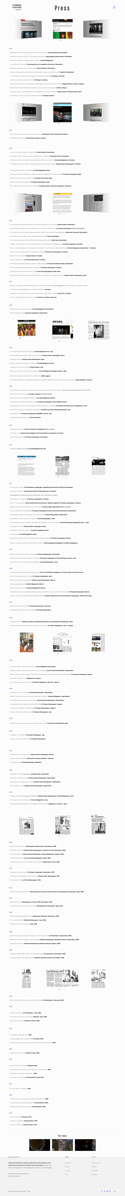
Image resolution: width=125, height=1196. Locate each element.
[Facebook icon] (102, 1191)
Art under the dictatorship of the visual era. (24, 876)
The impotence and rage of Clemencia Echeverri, (26, 355)
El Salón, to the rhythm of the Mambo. (22, 708)
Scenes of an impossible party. (20, 739)
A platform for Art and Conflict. (19, 367)
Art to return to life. (16, 880)
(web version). (50, 429)
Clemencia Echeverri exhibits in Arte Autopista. (24, 940)
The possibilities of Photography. (21, 511)
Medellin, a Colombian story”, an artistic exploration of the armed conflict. (33, 293)
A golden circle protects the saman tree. (23, 906)
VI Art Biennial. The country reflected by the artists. (26, 862)
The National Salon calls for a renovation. (23, 700)
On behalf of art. (15, 762)
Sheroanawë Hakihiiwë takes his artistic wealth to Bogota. (28, 264)
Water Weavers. (15, 413)
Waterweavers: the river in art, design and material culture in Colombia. (33, 406)
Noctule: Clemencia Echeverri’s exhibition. (23, 363)
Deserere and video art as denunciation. (23, 68)
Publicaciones (95, 1163)
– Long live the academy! (17, 1053)
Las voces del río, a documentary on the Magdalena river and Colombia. (33, 92)
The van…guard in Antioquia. (19, 1089)
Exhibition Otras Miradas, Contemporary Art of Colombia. (28, 670)
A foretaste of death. (16, 526)
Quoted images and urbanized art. (21, 1039)
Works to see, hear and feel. (19, 606)
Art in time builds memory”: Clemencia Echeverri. (25, 134)
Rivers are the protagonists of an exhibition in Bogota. (27, 252)
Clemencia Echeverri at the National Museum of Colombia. (29, 625)
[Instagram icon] (105, 1191)
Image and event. (16, 796)
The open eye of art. (16, 850)
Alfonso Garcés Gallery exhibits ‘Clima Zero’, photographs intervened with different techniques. (40, 674)
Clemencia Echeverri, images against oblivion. (25, 60)
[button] (11, 29)
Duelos (67, 1167)
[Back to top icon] (115, 1191)
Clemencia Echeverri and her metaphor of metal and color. (29, 936)
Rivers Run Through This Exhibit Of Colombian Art (25, 376)
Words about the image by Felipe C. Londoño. (24, 558)
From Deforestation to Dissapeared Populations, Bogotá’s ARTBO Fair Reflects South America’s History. (42, 380)
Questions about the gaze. (18, 872)
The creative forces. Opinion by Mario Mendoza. (25, 704)
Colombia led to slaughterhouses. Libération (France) (27, 289)
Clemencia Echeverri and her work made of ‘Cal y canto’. (28, 723)
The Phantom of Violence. (18, 499)
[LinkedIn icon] (107, 1191)
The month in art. (15, 1117)
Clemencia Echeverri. (17, 429)
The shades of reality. (17, 487)
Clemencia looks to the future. (19, 924)
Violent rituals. (14, 534)
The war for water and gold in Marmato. (23, 152)
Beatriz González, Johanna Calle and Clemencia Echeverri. (29, 696)
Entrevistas (94, 1171)
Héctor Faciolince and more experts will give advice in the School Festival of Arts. (36, 84)
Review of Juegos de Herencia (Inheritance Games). (27, 543)
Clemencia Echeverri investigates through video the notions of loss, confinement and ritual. (39, 592)
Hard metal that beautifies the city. (21, 916)
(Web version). (66, 507)
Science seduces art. (17, 260)
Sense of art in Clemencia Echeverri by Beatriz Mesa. (27, 596)
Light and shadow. (16, 359)
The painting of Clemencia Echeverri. (22, 1103)
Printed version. (46, 394)
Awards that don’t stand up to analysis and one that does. (28, 1069)
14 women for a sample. (18, 1077)
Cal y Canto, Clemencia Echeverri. (21, 682)
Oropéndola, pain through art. (19, 417)
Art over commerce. (16, 1125)
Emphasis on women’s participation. (21, 1073)
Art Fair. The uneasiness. (17, 503)
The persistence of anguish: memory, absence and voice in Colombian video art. (36, 390)
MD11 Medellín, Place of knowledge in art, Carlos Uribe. (27, 515)
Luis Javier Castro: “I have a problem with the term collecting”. (30, 156)
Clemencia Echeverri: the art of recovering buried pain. (28, 56)
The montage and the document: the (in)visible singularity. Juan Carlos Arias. (34, 522)
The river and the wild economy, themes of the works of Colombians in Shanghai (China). (38, 248)
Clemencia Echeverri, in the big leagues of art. (25, 572)
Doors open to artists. (17, 1021)
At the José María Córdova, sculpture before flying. (26, 1000)
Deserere (68, 1163)
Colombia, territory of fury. (18, 678)
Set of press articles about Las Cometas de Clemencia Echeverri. (31, 1043)
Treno (67, 1174)
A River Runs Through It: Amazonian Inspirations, (25, 410)
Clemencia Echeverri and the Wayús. (22, 80)
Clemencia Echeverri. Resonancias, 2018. (23, 271)
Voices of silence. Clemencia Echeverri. (22, 667)
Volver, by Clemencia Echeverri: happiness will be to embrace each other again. (36, 174)
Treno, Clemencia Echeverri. (19, 394)
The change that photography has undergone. (25, 267)
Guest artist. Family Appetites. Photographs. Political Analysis (29, 804)
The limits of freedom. (17, 943)
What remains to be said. (18, 588)
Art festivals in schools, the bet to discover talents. (26, 96)
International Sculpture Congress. (21, 1107)
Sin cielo (67, 1171)
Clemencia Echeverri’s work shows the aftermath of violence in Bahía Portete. (35, 72)
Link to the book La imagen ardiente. (76, 286)
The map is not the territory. (19, 778)
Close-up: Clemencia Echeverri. (20, 800)
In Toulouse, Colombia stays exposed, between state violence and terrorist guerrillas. (37, 232)
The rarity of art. (15, 433)
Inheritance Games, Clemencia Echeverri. (23, 519)
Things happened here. (17, 584)
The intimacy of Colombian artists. (21, 309)
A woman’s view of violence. (19, 692)
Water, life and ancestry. (18, 256)
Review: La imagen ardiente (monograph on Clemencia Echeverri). (31, 286)
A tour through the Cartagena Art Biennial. (23, 398)
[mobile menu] (114, 7)
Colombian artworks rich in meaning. (22, 351)
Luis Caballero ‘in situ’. (17, 786)
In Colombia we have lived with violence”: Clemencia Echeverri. (30, 76)
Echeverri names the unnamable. (21, 580)
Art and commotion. (16, 1013)
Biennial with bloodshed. (18, 846)
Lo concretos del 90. (16, 920)
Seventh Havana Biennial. (18, 758)
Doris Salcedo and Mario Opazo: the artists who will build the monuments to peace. (37, 275)
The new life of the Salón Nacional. (21, 712)
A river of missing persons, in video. (21, 576)
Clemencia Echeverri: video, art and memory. (24, 371)
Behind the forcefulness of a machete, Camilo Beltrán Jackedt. (30, 538)
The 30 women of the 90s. (18, 1066)
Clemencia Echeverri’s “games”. (20, 530)
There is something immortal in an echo (23, 297)
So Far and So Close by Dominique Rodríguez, (25, 562)
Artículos (94, 1167)
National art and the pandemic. (20, 182)
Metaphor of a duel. (16, 774)
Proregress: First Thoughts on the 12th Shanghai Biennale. (28, 236)
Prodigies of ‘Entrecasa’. (17, 735)
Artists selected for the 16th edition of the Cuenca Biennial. (28, 53)
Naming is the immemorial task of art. (22, 178)
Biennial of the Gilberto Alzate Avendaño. (23, 554)
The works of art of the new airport (21, 1017)
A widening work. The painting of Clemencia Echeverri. (27, 1099)
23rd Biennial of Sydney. (17, 138)
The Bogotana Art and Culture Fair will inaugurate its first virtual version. (33, 164)
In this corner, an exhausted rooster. (21, 782)
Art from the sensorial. (17, 437)
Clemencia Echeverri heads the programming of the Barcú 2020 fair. (32, 160)
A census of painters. (17, 1121)
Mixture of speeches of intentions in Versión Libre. (26, 507)
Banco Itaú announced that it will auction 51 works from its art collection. (33, 88)
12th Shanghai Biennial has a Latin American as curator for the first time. (33, 228)
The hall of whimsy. (16, 854)
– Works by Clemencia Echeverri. (19, 892)
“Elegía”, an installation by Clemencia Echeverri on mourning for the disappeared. (36, 244)
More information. (78, 228)
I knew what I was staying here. (20, 754)
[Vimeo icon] (110, 1191)
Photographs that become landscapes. (22, 610)
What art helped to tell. (17, 313)
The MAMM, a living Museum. (19, 1035)
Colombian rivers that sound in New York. (23, 402)
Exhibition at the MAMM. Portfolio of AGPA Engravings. (26, 954)
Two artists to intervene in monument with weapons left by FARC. (30, 240)
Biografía (94, 1174)
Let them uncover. (16, 622)
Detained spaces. (16, 902)
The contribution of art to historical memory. (24, 186)
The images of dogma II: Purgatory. (21, 170)
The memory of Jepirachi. (18, 64)
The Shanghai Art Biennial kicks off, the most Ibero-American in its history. (33, 224)
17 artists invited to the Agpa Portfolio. (22, 958)
